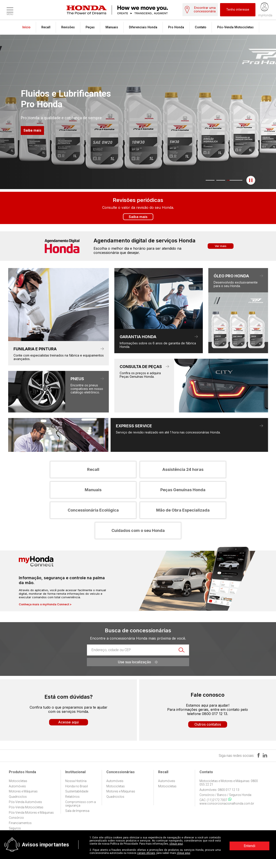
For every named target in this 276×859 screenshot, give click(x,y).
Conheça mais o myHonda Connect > (45, 604)
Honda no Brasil (76, 786)
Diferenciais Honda (143, 27)
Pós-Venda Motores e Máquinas (31, 812)
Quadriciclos (18, 796)
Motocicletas (18, 781)
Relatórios (72, 796)
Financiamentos (20, 823)
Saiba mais (32, 130)
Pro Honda (176, 27)
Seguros (15, 828)
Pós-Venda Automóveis (25, 802)
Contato (200, 27)
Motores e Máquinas (23, 791)
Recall (45, 27)
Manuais (111, 27)
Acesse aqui (68, 722)
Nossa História (75, 781)
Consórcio (16, 817)
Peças (90, 27)
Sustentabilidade (76, 791)
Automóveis (17, 786)
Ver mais (220, 246)
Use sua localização (138, 662)
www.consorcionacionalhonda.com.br (226, 803)
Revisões (68, 27)
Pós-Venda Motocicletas (235, 27)
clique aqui (176, 843)
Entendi (249, 846)
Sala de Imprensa (77, 811)
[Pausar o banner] (250, 180)
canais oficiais (146, 853)
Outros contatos (207, 724)
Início (26, 27)
